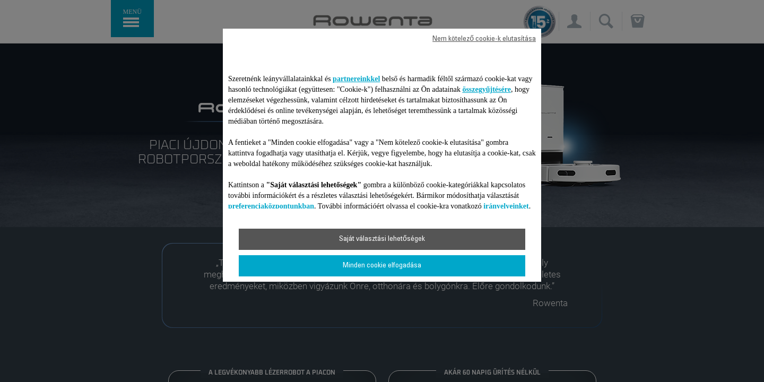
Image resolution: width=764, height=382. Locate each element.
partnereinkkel (356, 79)
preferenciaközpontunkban (271, 206)
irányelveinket (506, 206)
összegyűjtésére (486, 89)
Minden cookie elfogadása (382, 266)
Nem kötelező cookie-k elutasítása (484, 39)
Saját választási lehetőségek (382, 239)
